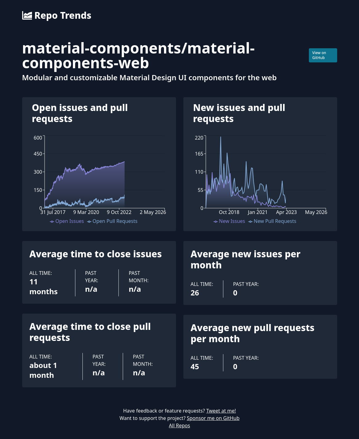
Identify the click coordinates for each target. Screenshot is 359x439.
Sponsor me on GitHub (213, 418)
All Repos (179, 425)
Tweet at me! (221, 410)
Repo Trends (56, 15)
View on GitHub (319, 55)
